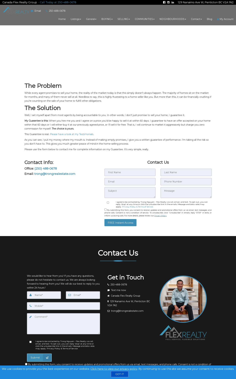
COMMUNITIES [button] (145, 18)
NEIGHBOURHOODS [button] (172, 18)
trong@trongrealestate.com (54, 173)
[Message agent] (131, 288)
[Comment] (63, 321)
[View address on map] (131, 301)
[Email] (83, 293)
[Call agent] (56, 1)
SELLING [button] (124, 18)
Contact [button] (196, 18)
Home (62, 18)
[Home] (15, 10)
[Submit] (39, 355)
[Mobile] (63, 304)
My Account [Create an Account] (225, 18)
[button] (120, 220)
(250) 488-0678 (45, 167)
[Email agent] (131, 309)
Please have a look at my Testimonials (71, 133)
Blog (209, 18)
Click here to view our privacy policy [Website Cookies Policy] (113, 368)
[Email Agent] (36, 10)
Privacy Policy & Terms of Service (137, 205)
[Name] (44, 293)
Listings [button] (76, 18)
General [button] (91, 18)
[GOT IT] (120, 374)
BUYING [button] (107, 18)
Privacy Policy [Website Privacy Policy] (160, 214)
